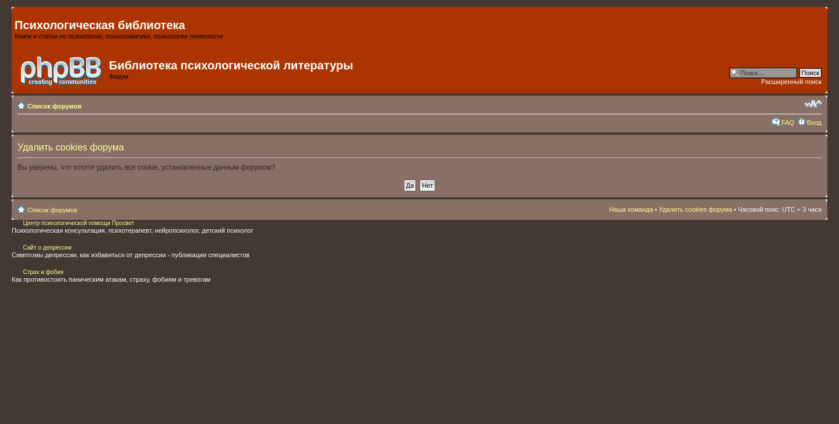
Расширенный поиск (791, 81)
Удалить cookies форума (695, 209)
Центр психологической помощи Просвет (78, 223)
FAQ (787, 122)
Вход (814, 122)
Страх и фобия (43, 272)
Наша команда (631, 209)
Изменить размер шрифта (813, 104)
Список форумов (54, 106)
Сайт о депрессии (47, 247)
